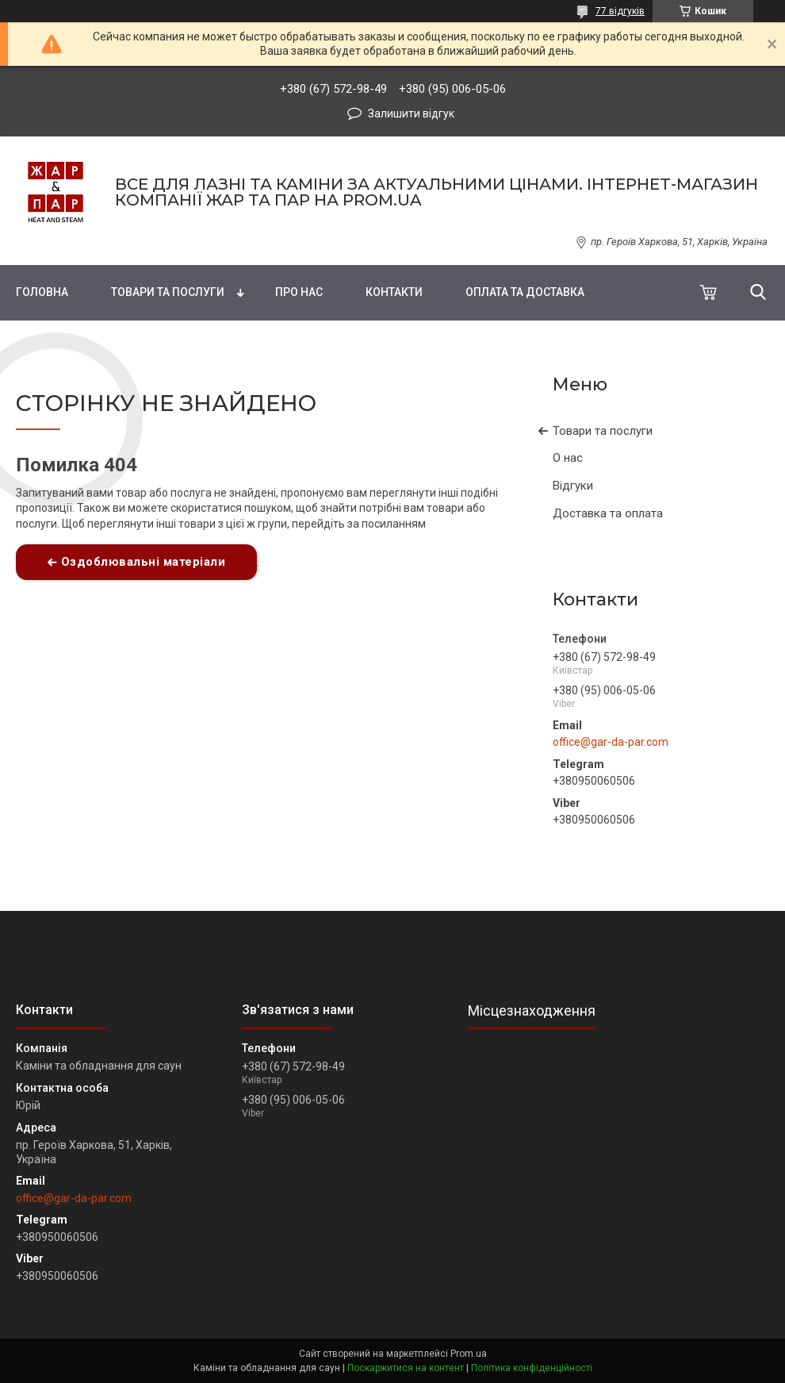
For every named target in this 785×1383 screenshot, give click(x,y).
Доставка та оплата (608, 513)
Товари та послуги (167, 292)
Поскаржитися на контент (405, 1367)
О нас (568, 458)
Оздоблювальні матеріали (143, 562)
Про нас (299, 292)
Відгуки (573, 485)
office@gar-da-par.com (610, 742)
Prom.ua (468, 1353)
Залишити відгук (411, 113)
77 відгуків (620, 11)
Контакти (394, 292)
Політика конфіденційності (531, 1367)
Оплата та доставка (524, 292)
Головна (42, 292)
